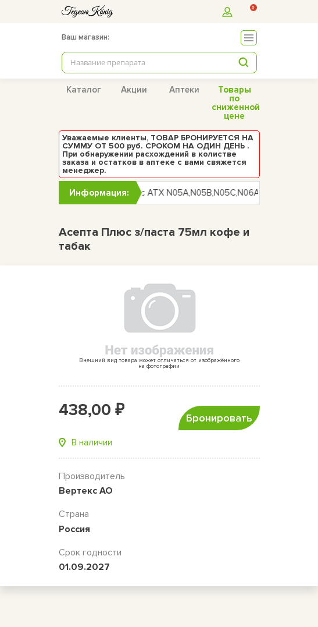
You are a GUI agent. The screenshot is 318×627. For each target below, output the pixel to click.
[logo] (87, 11)
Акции (134, 89)
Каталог (83, 89)
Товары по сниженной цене (236, 102)
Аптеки (184, 89)
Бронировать (219, 418)
